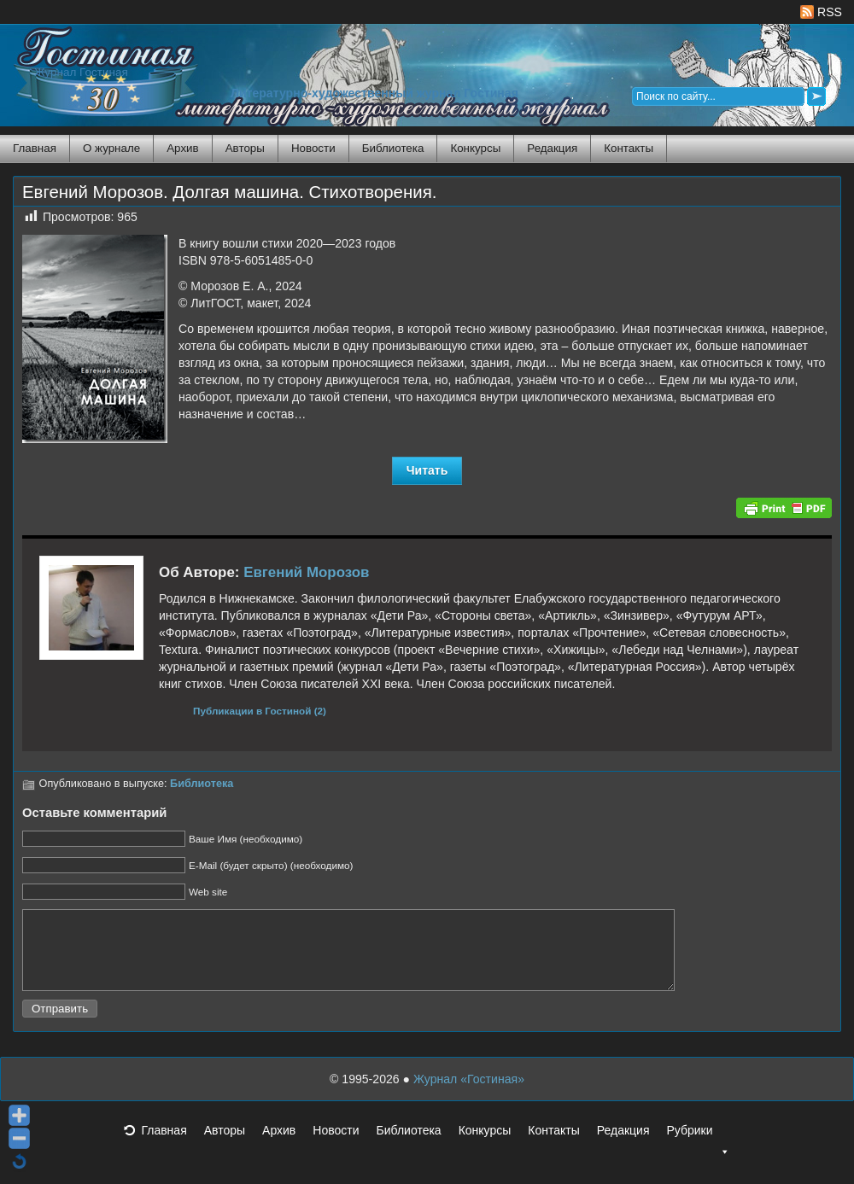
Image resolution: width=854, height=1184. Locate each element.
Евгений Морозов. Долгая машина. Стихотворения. (229, 192)
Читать (427, 470)
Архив (182, 148)
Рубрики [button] (697, 1151)
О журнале (111, 148)
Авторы (245, 148)
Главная (34, 148)
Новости (313, 148)
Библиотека (393, 148)
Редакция (552, 148)
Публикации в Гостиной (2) (259, 710)
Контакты (628, 148)
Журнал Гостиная (81, 72)
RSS (821, 12)
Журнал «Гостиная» (468, 1094)
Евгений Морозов (306, 572)
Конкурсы (475, 148)
